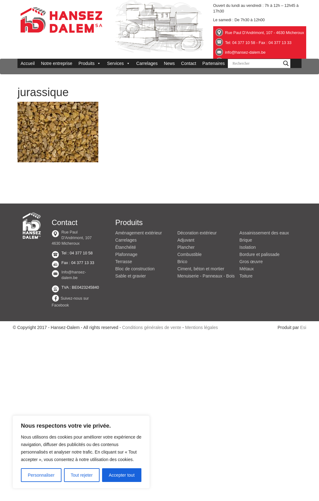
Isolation (247, 247)
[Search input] (256, 63)
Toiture (246, 275)
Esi (303, 327)
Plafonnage (126, 254)
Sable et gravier (130, 275)
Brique (245, 240)
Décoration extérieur (197, 232)
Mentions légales (201, 327)
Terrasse (123, 261)
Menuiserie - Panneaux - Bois (206, 275)
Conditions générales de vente (151, 327)
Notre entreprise (56, 63)
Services (118, 63)
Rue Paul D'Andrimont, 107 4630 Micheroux (71, 238)
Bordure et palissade (259, 254)
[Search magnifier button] (286, 63)
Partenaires (213, 63)
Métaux (246, 268)
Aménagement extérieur (138, 232)
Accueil (28, 63)
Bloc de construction (135, 268)
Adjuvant (185, 240)
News (169, 63)
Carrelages (147, 63)
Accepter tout (122, 475)
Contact (188, 63)
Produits (90, 63)
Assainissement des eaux (264, 232)
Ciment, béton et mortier (200, 268)
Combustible (189, 254)
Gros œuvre (251, 261)
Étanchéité (125, 247)
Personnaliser (41, 475)
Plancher (185, 247)
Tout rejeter (82, 475)
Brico (182, 261)
